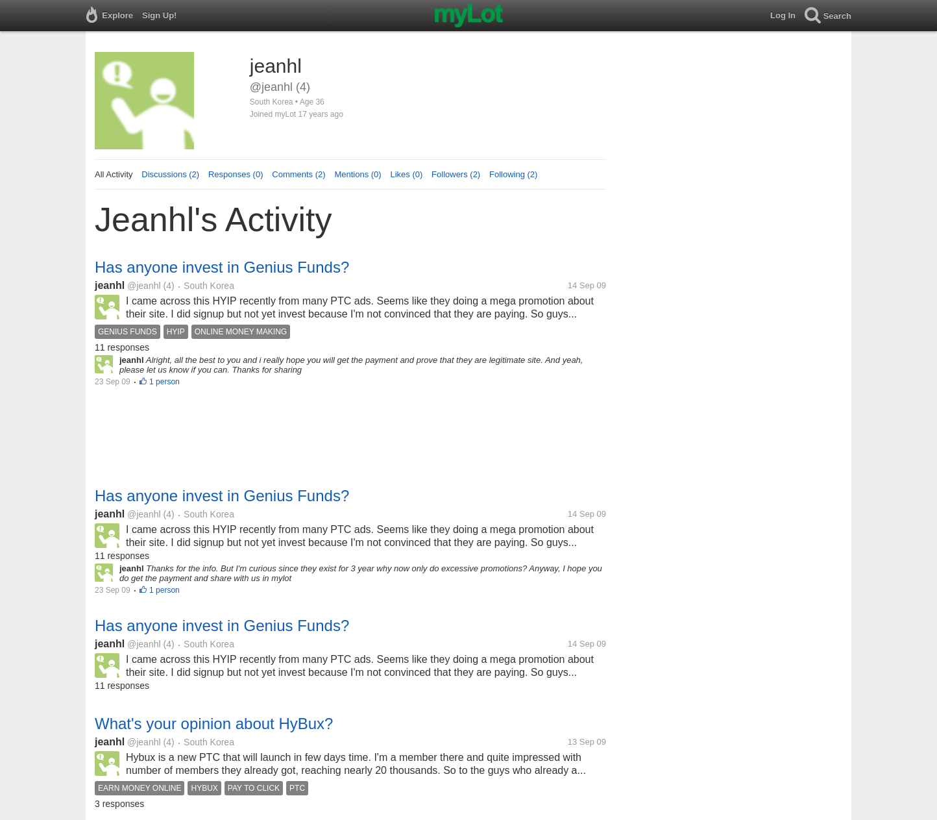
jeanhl (110, 285)
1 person (164, 381)
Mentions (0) (357, 174)
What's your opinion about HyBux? (214, 723)
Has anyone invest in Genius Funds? (222, 267)
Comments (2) (298, 174)
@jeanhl (144, 285)
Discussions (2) (170, 174)
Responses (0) (235, 174)
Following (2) (513, 174)
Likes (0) (406, 174)
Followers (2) (456, 174)
